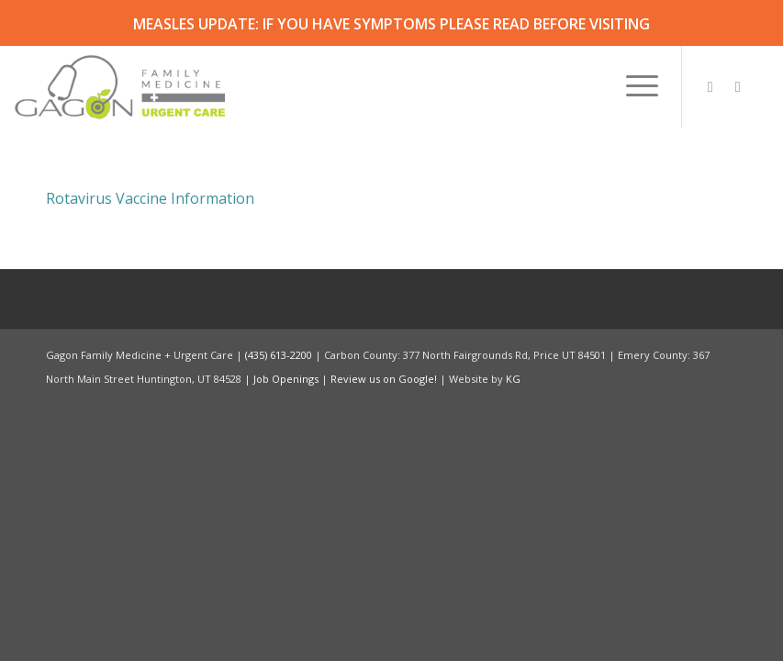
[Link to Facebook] (738, 86)
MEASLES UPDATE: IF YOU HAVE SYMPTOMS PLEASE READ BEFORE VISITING (391, 24)
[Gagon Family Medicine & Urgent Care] (121, 86)
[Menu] (633, 86)
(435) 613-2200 (278, 355)
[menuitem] (633, 86)
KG (513, 379)
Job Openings (286, 379)
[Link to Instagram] (710, 86)
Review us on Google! (383, 379)
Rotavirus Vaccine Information (150, 198)
